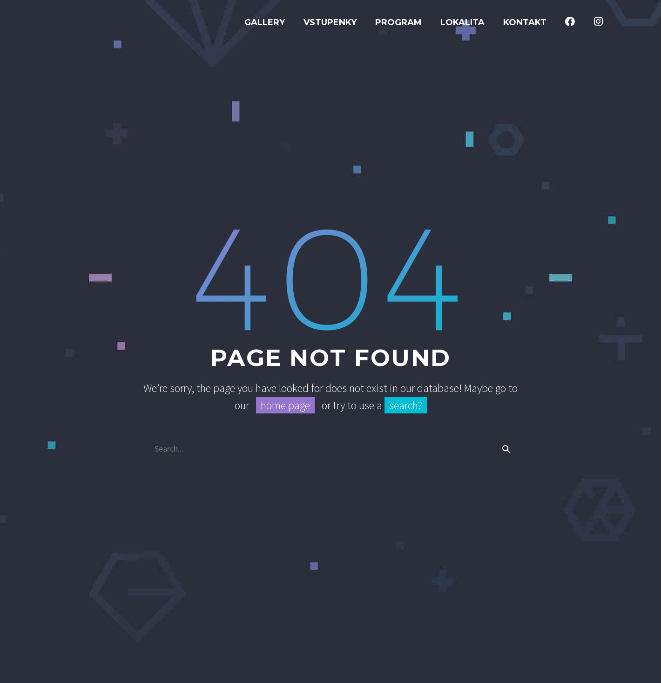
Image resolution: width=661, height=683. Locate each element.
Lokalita (462, 22)
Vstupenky (330, 22)
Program (398, 22)
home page (285, 405)
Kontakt (524, 22)
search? (405, 405)
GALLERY (264, 22)
